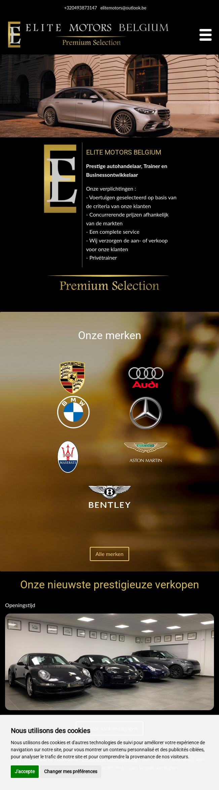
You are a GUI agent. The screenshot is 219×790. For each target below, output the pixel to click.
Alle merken (109, 554)
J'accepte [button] (25, 771)
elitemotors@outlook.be (123, 7)
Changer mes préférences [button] (70, 771)
